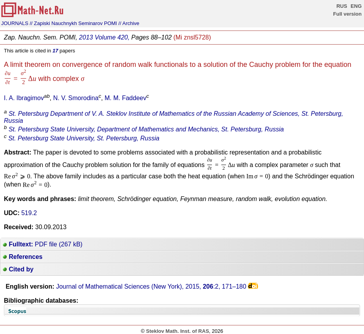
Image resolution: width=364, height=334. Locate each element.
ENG (356, 6)
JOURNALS (14, 23)
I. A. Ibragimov (24, 98)
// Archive (128, 23)
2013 (86, 37)
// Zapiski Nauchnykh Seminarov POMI (73, 23)
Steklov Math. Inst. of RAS (177, 331)
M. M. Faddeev (125, 98)
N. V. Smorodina (76, 98)
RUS (341, 6)
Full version (347, 14)
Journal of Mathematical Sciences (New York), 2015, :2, (151, 286)
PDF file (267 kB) (42, 244)
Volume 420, (112, 37)
